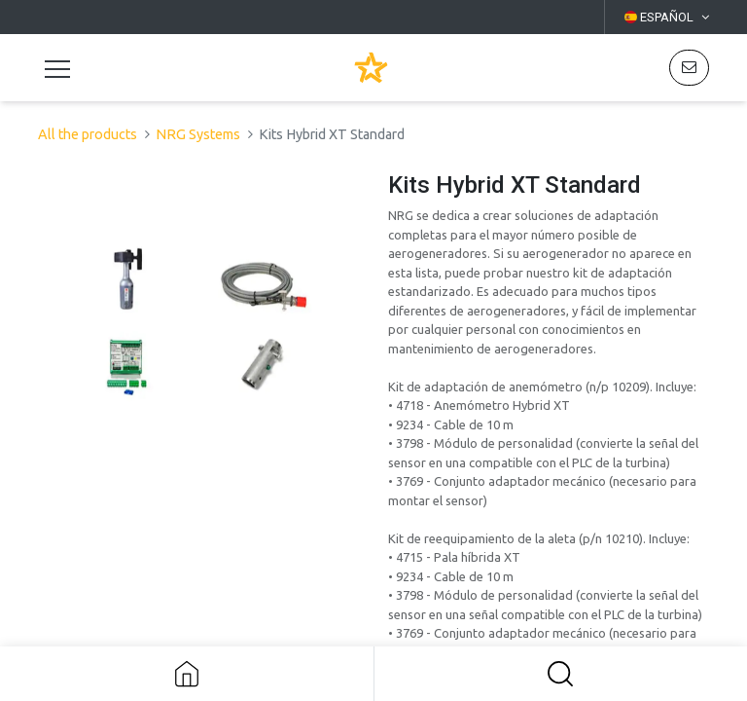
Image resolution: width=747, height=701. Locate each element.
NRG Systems (198, 134)
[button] (561, 673)
